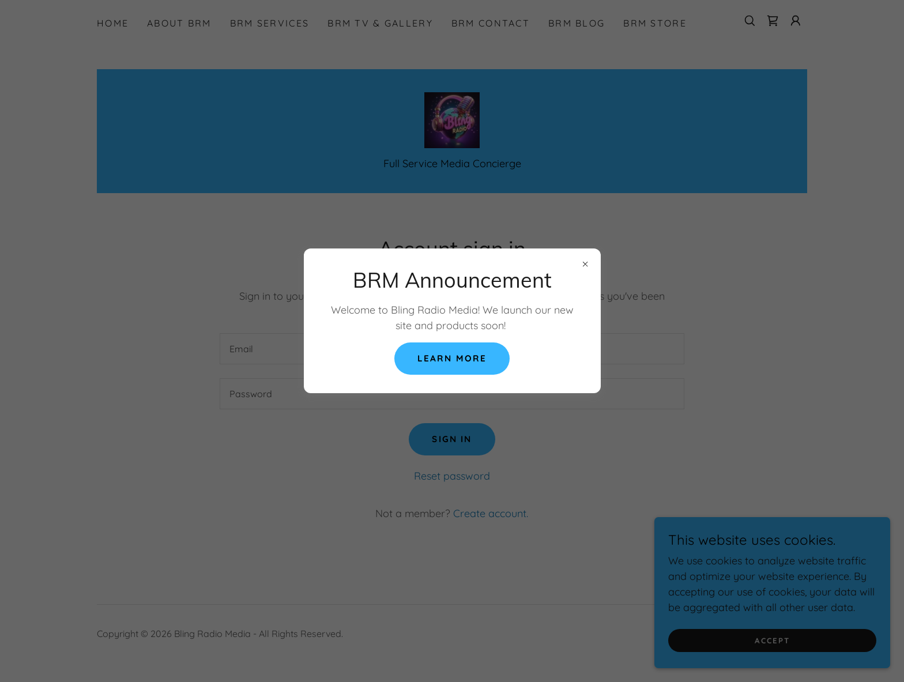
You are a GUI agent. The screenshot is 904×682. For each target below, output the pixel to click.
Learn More (452, 358)
